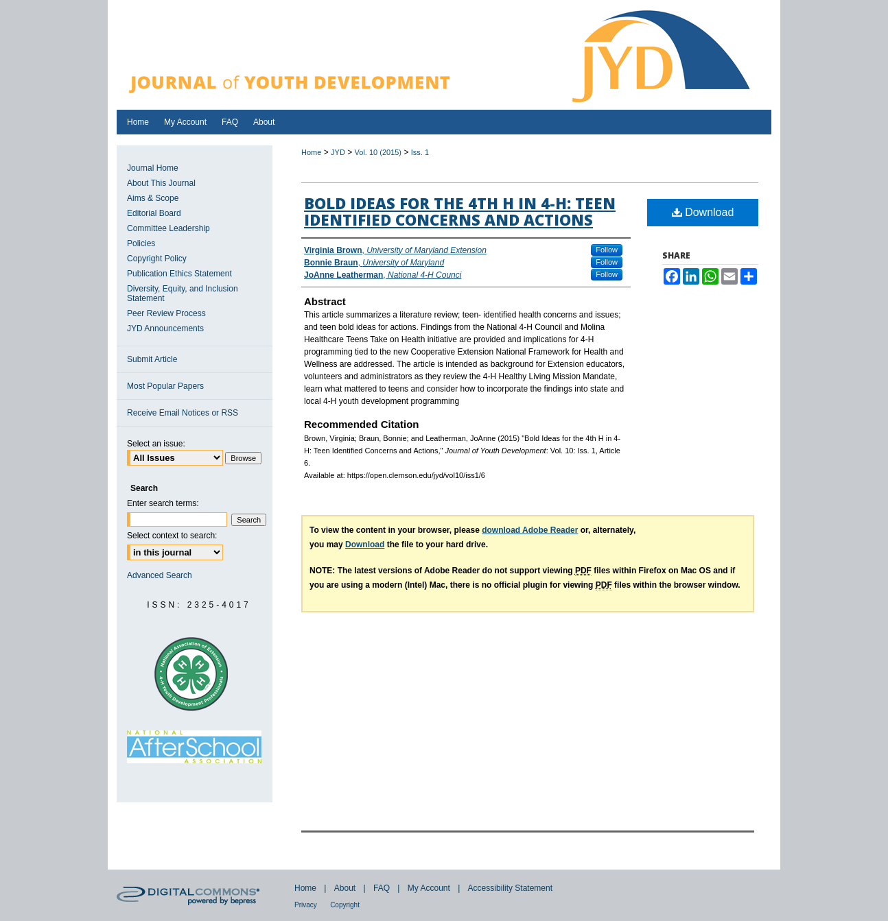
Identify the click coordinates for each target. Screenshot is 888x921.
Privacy (305, 905)
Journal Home (152, 168)
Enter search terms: (163, 503)
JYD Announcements (165, 328)
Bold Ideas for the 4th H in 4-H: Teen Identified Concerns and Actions (460, 211)
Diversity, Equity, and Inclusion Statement (182, 293)
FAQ (381, 888)
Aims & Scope (152, 198)
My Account (429, 888)
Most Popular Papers (165, 386)
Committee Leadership (168, 228)
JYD (338, 152)
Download (703, 212)
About (344, 888)
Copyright (345, 905)
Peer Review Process (166, 313)
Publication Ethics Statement (179, 273)
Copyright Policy (157, 258)
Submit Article (152, 359)
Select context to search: (172, 535)
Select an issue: (156, 443)
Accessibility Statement (510, 888)
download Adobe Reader (530, 530)
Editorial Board (154, 213)
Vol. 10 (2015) (378, 152)
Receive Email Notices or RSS (182, 413)
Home (311, 152)
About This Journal (161, 183)
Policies (141, 243)
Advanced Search (159, 575)
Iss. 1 (420, 152)
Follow (607, 250)
